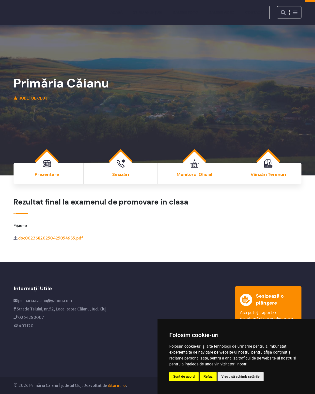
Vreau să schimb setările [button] (240, 376)
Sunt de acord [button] (184, 376)
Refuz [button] (208, 376)
